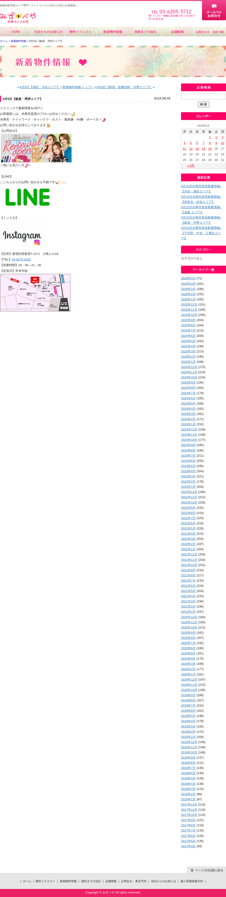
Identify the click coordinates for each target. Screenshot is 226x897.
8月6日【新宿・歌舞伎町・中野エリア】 (124, 87)
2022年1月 (188, 549)
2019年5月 (188, 716)
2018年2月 (188, 794)
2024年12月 (189, 367)
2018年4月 (188, 783)
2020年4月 (188, 658)
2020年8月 (188, 638)
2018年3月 (188, 789)
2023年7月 (188, 455)
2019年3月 (188, 726)
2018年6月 (188, 773)
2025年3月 (188, 351)
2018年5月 (188, 778)
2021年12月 (189, 554)
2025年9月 (188, 320)
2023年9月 (188, 445)
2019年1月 (188, 737)
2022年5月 (188, 528)
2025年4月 (188, 346)
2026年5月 (188, 278)
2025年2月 (188, 356)
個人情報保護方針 (192, 881)
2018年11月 (189, 747)
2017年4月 (188, 846)
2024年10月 (189, 377)
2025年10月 (189, 315)
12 (190, 148)
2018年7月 (188, 768)
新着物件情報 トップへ (78, 87)
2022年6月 (188, 523)
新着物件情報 (113, 31)
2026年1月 (188, 299)
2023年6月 (188, 461)
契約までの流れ (145, 31)
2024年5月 (188, 403)
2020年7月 (188, 643)
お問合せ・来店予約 (210, 31)
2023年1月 (188, 486)
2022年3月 (188, 539)
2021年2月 (188, 606)
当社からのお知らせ (48, 31)
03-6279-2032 (21, 259)
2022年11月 (189, 497)
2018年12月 (189, 742)
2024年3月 (188, 414)
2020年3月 (188, 664)
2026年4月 (188, 283)
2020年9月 (188, 632)
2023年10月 (189, 440)
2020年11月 (189, 622)
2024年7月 (188, 393)
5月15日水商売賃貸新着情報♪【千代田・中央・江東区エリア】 (201, 233)
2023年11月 (189, 434)
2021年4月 (188, 596)
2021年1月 (188, 611)
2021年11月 (189, 560)
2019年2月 (188, 731)
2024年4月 (188, 408)
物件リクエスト (81, 31)
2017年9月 (188, 820)
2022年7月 (188, 518)
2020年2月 (188, 669)
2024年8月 (188, 387)
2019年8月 (188, 700)
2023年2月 (188, 481)
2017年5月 (188, 841)
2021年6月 (188, 585)
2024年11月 (189, 372)
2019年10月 (189, 690)
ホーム (16, 31)
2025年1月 (188, 362)
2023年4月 (188, 471)
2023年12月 (189, 429)
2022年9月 (188, 507)
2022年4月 (188, 533)
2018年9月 (188, 757)
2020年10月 (189, 627)
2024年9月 (188, 382)
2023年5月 (188, 466)
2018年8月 (188, 763)
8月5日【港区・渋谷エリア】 (40, 87)
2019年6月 (188, 710)
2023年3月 (188, 476)
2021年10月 (189, 565)
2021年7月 (188, 580)
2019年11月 (189, 684)
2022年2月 (188, 544)
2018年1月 (188, 799)
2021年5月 (188, 591)
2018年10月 (189, 752)
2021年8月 (188, 575)
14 (203, 148)
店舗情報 (177, 31)
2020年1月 (188, 674)
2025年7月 (188, 330)
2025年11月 (189, 309)
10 (222, 143)
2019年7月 (188, 705)
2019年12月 (189, 679)
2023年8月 (188, 450)
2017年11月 (189, 809)
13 (197, 148)
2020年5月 (188, 653)
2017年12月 (189, 804)
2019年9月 (188, 695)
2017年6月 (188, 836)
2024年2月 (188, 419)
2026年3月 (188, 289)
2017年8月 (188, 825)
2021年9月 (188, 570)
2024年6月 (188, 398)
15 (209, 148)
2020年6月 (188, 648)
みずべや (18, 17)
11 (184, 148)
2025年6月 (188, 336)
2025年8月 (188, 325)
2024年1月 (188, 424)
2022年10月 (189, 502)
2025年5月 (188, 341)
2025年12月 (189, 304)
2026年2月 (188, 294)
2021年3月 (188, 601)
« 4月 (190, 165)
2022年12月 (189, 492)
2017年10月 (189, 815)
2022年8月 (188, 513)
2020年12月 (189, 617)
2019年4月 (188, 721)
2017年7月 (188, 830)
